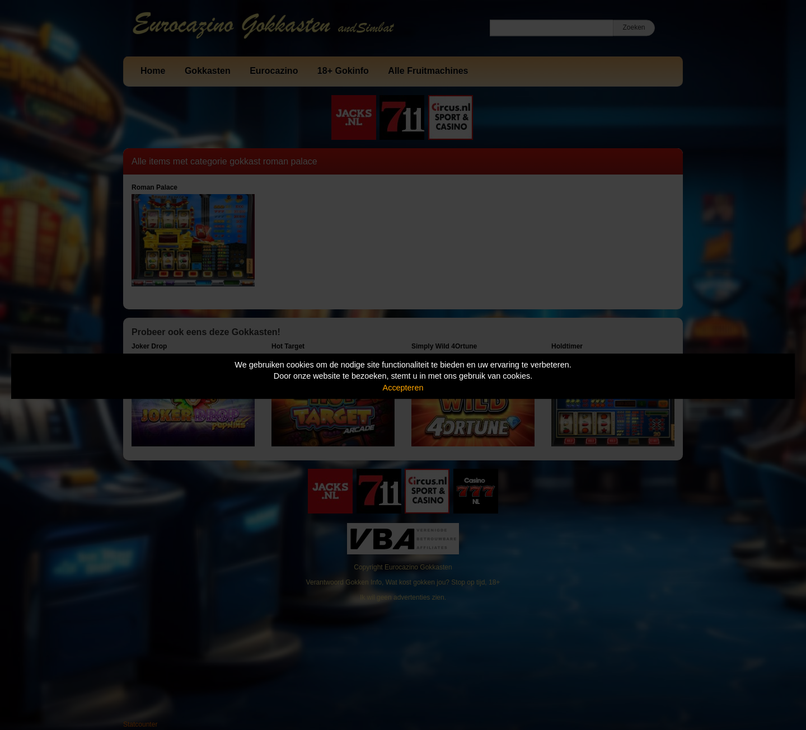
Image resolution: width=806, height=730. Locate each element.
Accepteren (403, 387)
